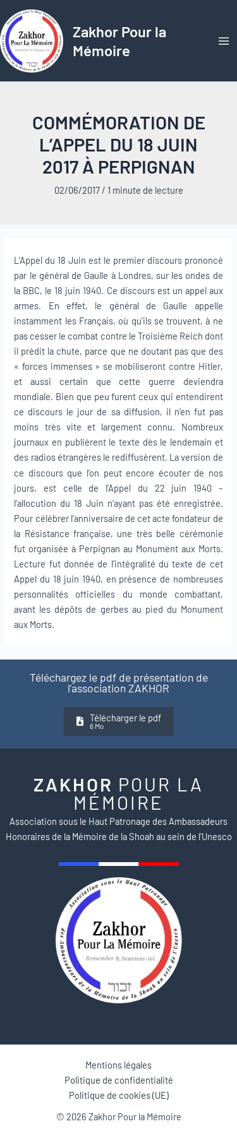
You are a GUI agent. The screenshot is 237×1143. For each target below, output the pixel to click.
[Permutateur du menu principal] (223, 41)
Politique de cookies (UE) (119, 1095)
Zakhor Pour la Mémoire (119, 40)
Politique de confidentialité (118, 1080)
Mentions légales (118, 1064)
